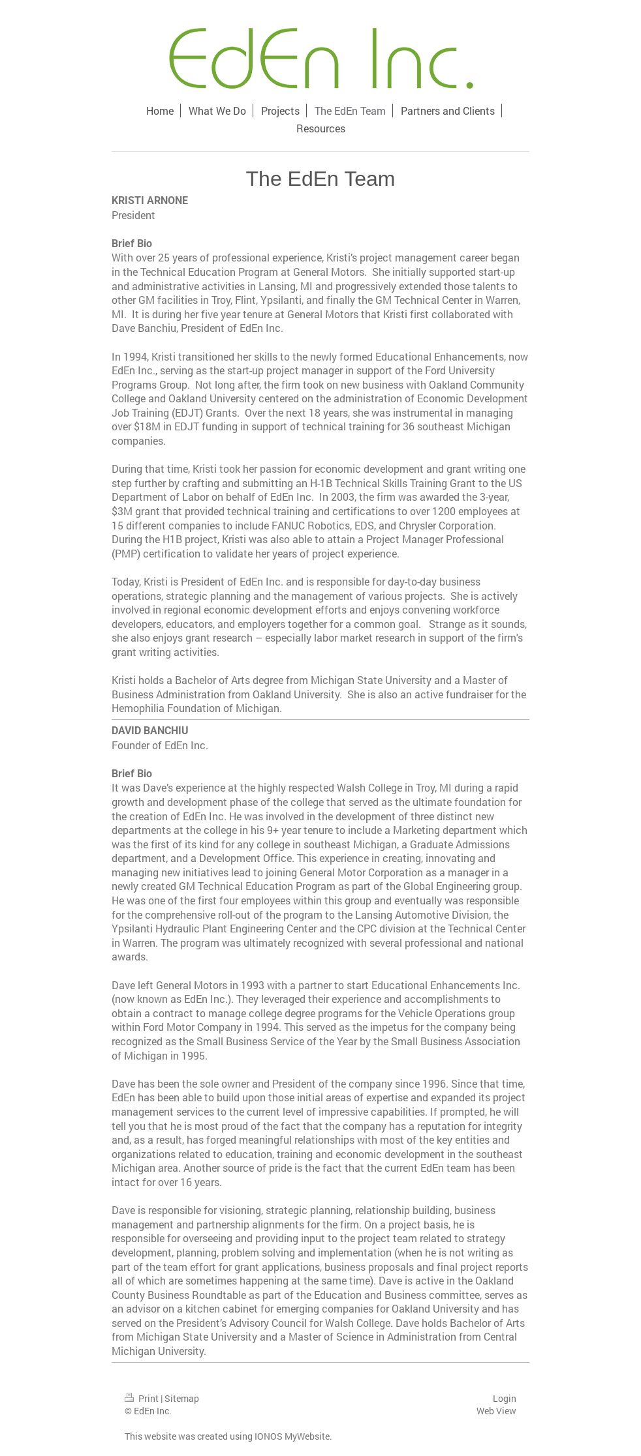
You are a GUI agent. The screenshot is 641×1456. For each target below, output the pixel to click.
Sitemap (181, 1398)
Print (143, 1398)
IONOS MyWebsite (292, 1436)
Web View (496, 1410)
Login (504, 1398)
